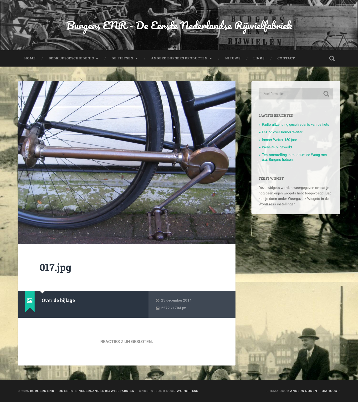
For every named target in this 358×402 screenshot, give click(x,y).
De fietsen (122, 58)
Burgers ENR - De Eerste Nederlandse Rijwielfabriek (179, 25)
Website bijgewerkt (277, 147)
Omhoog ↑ (331, 391)
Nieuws (232, 58)
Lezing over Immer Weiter (282, 132)
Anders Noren (303, 391)
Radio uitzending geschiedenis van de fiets (295, 124)
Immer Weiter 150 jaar (279, 140)
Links (259, 58)
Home (30, 58)
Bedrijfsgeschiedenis (71, 58)
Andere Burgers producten (179, 58)
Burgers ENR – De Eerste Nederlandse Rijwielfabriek (82, 391)
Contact (286, 58)
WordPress (187, 391)
